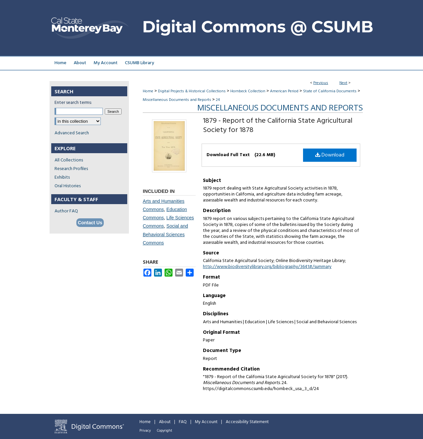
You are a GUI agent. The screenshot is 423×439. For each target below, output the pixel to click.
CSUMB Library (139, 63)
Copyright (164, 431)
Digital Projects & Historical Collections (192, 91)
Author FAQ (66, 211)
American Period (284, 91)
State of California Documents (330, 91)
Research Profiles (71, 169)
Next (343, 83)
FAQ (183, 421)
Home (148, 91)
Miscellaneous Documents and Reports (177, 100)
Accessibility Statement (247, 421)
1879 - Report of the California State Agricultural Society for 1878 (277, 125)
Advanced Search (72, 133)
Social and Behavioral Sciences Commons (165, 234)
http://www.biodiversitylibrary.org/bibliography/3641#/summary (267, 267)
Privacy (145, 431)
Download (329, 155)
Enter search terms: (73, 103)
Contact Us (90, 222)
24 (218, 100)
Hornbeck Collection (247, 91)
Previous (320, 83)
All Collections (69, 160)
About (165, 421)
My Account (206, 421)
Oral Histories (68, 186)
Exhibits (62, 177)
